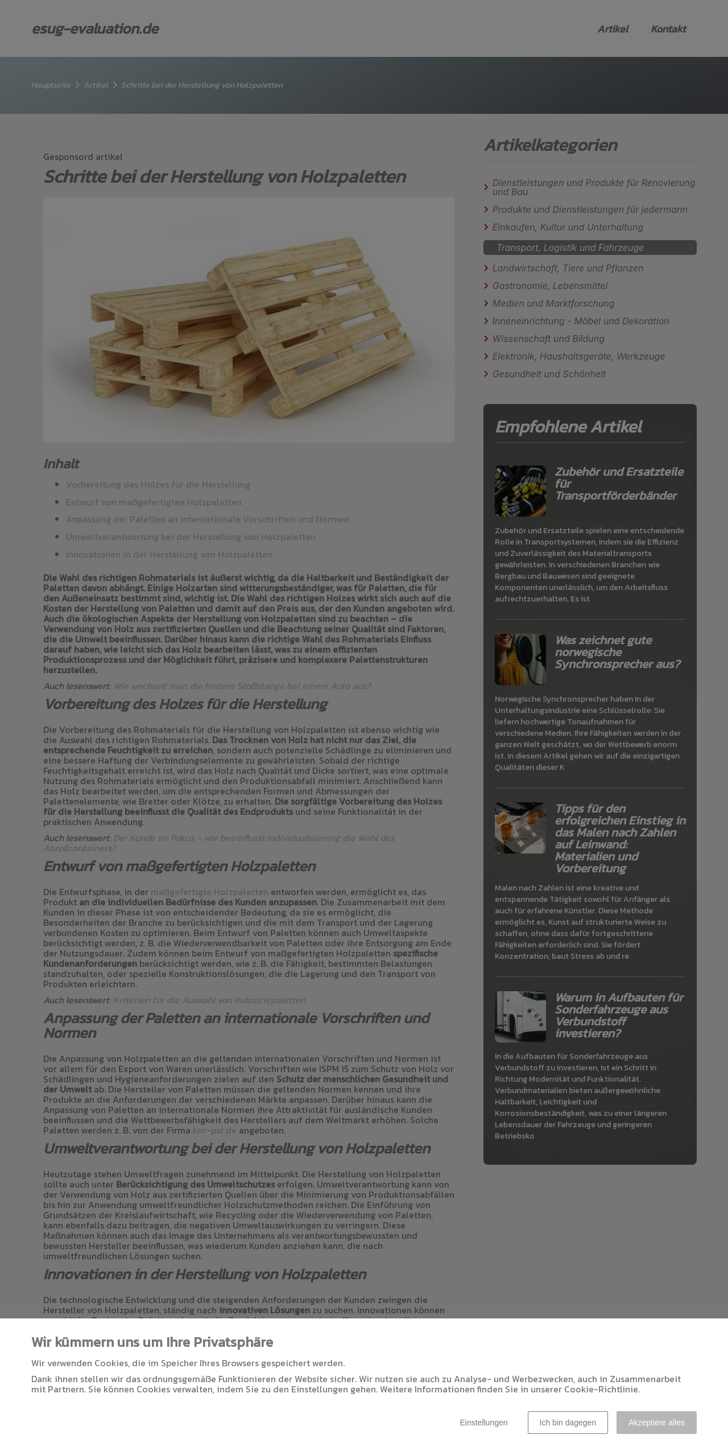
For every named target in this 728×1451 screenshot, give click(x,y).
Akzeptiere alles (656, 1422)
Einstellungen (483, 1422)
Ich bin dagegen (568, 1422)
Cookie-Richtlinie (601, 1389)
